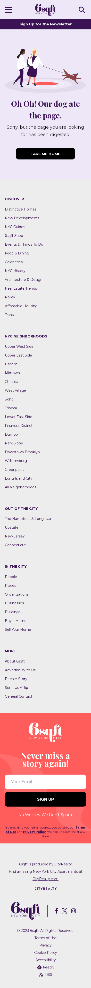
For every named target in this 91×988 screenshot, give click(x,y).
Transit (10, 315)
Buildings (12, 612)
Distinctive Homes (20, 209)
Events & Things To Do (24, 244)
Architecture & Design (23, 279)
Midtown (12, 373)
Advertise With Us (20, 670)
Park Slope (14, 443)
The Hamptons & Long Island (30, 518)
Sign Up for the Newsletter (45, 24)
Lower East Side (18, 417)
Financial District (19, 425)
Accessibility (45, 960)
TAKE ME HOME (45, 153)
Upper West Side (19, 346)
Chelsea (11, 381)
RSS (45, 974)
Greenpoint (14, 469)
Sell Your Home (18, 629)
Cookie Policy (45, 952)
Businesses (14, 603)
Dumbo (11, 434)
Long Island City (18, 478)
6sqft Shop (14, 235)
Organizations (16, 594)
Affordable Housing (21, 306)
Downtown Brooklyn (22, 452)
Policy (10, 297)
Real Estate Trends (21, 288)
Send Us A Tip (16, 687)
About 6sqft (15, 661)
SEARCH (82, 9)
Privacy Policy (34, 832)
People (11, 577)
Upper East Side (18, 355)
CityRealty (63, 864)
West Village (15, 390)
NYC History (15, 271)
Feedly (45, 967)
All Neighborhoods (20, 487)
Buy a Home (15, 621)
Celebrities (14, 262)
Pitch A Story (16, 679)
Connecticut (15, 545)
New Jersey (15, 536)
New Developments (22, 218)
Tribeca (11, 408)
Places (10, 585)
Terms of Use (45, 938)
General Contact (18, 696)
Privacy (45, 945)
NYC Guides (15, 227)
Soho (9, 399)
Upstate (11, 527)
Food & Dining (17, 253)
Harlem (11, 364)
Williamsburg (16, 461)
